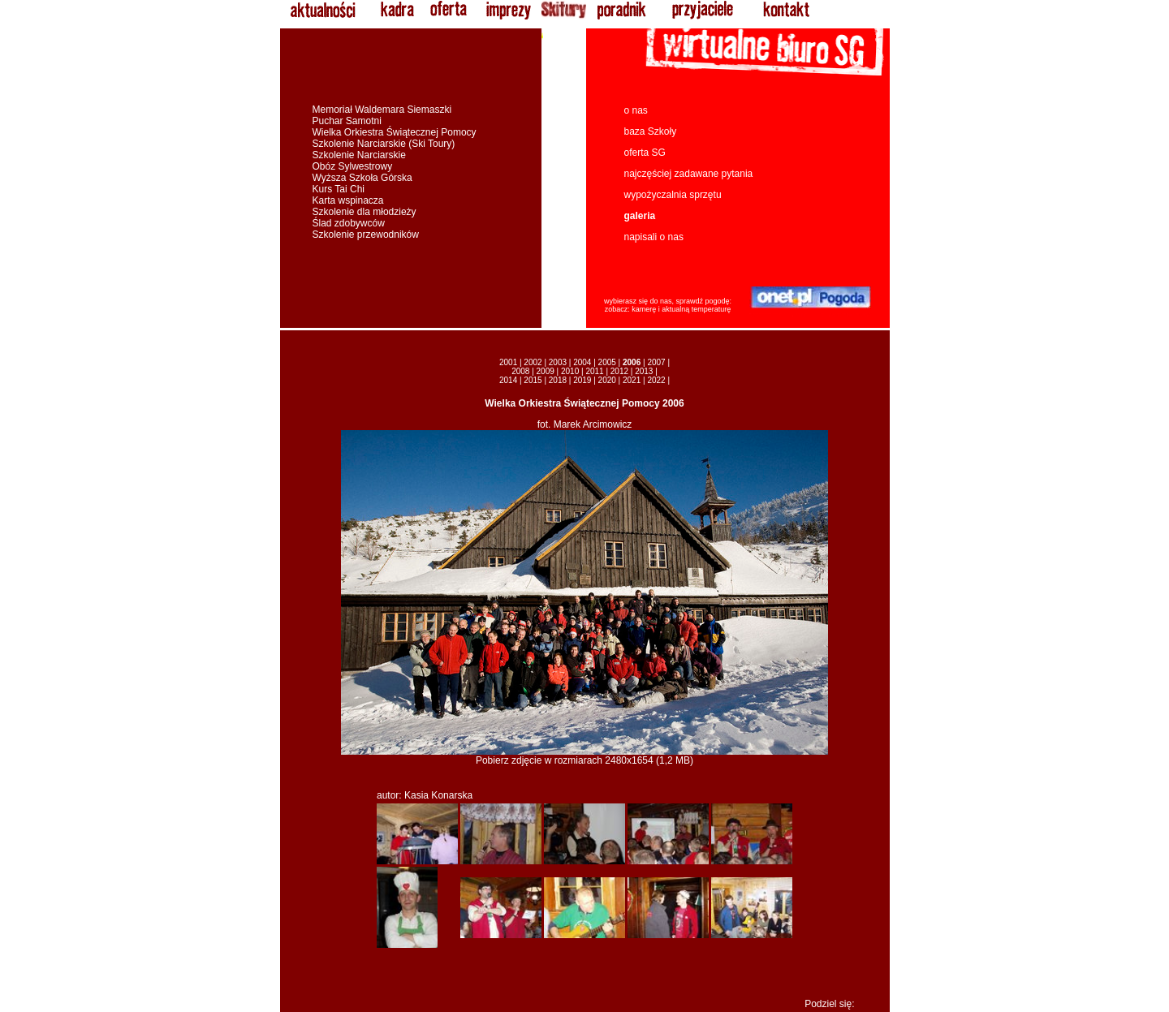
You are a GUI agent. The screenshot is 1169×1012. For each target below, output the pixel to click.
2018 (558, 380)
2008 (520, 371)
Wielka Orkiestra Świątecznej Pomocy (395, 132)
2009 (545, 371)
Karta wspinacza (348, 200)
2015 (532, 380)
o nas (636, 110)
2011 (594, 371)
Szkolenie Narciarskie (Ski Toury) (384, 143)
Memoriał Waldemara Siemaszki (382, 109)
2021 (632, 380)
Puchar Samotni (347, 121)
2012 (619, 371)
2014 (508, 380)
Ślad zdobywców (349, 223)
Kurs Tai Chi (339, 189)
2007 (656, 362)
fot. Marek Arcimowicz (584, 424)
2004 (582, 362)
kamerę (644, 309)
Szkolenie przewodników (366, 234)
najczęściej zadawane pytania (688, 173)
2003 (558, 362)
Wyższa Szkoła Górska (362, 177)
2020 (607, 380)
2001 (508, 362)
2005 (607, 362)
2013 (644, 371)
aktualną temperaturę (696, 309)
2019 (582, 380)
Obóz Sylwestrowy (353, 166)
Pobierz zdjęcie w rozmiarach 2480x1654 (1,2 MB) (584, 756)
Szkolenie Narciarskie (359, 155)
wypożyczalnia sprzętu (673, 194)
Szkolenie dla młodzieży (364, 211)
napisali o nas (654, 237)
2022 (656, 380)
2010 (570, 371)
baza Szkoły (650, 131)
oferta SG (645, 152)
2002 (532, 362)
